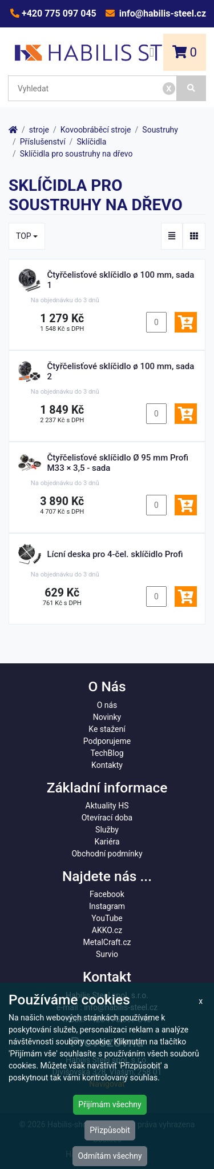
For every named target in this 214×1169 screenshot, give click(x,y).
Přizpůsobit (110, 1130)
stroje (39, 129)
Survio (107, 954)
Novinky (107, 717)
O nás (107, 705)
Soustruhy (160, 129)
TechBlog (106, 753)
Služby (107, 829)
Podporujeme (107, 741)
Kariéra (106, 841)
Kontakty (107, 765)
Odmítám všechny (110, 1155)
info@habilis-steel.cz (161, 13)
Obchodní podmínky (106, 853)
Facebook (107, 894)
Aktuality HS (107, 805)
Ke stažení (106, 729)
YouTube (106, 918)
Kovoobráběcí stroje (95, 129)
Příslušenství (43, 141)
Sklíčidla (91, 141)
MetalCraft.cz (107, 942)
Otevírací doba (107, 817)
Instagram (107, 906)
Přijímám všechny (109, 1104)
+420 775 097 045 (57, 13)
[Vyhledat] (191, 88)
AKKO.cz (107, 930)
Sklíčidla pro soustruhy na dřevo (76, 153)
